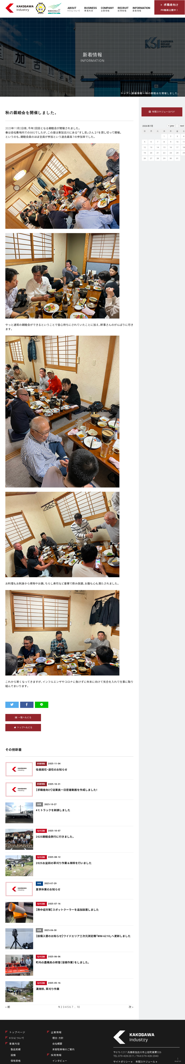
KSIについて (16, 1038)
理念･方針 (57, 1038)
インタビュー (59, 1060)
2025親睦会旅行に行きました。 (55, 836)
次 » (131, 1007)
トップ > (126, 93)
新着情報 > (139, 93)
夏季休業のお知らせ (48, 889)
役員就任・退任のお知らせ (51, 769)
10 (78, 1007)
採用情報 (56, 1055)
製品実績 (15, 1049)
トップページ (17, 1032)
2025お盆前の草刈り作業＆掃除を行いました (64, 863)
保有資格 (15, 1060)
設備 (13, 1055)
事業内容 (14, 1043)
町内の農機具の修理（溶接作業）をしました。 (63, 962)
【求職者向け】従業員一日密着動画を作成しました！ (66, 790)
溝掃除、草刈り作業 (47, 989)
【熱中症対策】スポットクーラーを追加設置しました (67, 909)
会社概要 (57, 1043)
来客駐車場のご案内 (63, 1049)
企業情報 (56, 1032)
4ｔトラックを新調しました (53, 810)
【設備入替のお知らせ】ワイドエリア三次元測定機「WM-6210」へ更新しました (83, 936)
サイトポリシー (123, 1061)
